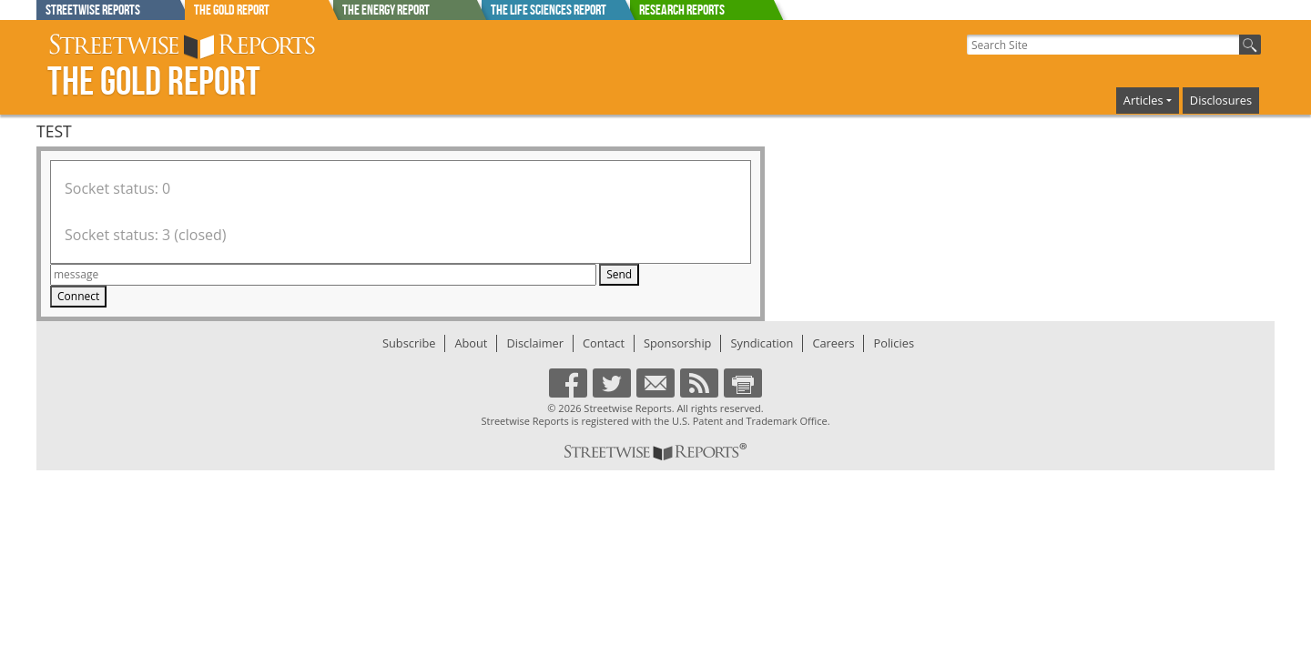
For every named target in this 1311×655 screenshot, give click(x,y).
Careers (833, 343)
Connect (78, 296)
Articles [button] (1143, 100)
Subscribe (408, 343)
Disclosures (1221, 100)
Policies (893, 343)
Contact (604, 343)
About (470, 343)
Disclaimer (535, 343)
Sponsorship (677, 343)
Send (619, 274)
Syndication (761, 343)
